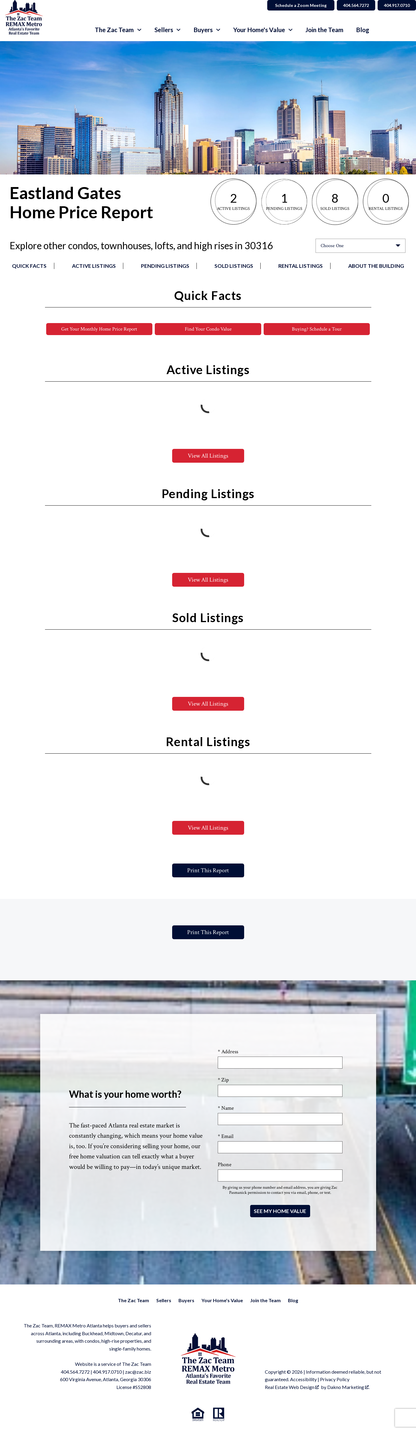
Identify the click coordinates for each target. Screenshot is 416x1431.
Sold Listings (233, 266)
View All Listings (208, 456)
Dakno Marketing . (348, 1387)
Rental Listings (300, 266)
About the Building (376, 266)
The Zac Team (133, 1300)
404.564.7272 (75, 1372)
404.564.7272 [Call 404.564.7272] (351, 5)
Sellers (163, 1300)
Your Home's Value (222, 1300)
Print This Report (208, 871)
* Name (226, 1108)
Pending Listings (165, 266)
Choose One (332, 246)
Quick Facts (29, 266)
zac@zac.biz (138, 1372)
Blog (362, 30)
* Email (225, 1136)
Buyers (186, 1300)
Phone (225, 1164)
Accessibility (303, 1379)
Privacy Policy (334, 1379)
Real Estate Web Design (292, 1387)
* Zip (223, 1080)
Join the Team (324, 30)
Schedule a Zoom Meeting (295, 5)
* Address (228, 1051)
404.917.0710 (107, 1372)
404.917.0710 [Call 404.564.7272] (395, 5)
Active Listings (94, 266)
